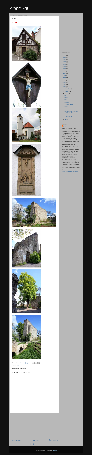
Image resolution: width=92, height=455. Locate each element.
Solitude (67, 102)
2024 (64, 57)
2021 (64, 64)
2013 (64, 82)
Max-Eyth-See (68, 109)
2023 (64, 59)
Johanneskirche (69, 104)
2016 (64, 75)
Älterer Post (53, 440)
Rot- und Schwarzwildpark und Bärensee (71, 112)
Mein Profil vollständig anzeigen (70, 171)
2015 (64, 77)
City (65, 95)
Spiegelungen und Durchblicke (69, 115)
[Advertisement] (35, 426)
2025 (64, 55)
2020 (64, 66)
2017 (64, 73)
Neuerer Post (16, 440)
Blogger (55, 450)
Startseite (35, 440)
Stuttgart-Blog (18, 8)
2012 (64, 84)
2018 (64, 71)
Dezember (67, 88)
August (67, 93)
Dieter (65, 126)
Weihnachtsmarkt (69, 100)
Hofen (17, 365)
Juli (66, 119)
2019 (64, 68)
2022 (64, 62)
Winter (66, 97)
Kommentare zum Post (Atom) (26, 444)
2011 (64, 86)
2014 (64, 80)
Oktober (67, 91)
